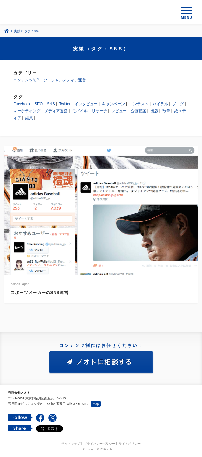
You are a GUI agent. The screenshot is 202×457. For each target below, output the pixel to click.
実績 (17, 31)
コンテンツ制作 (26, 80)
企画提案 (138, 111)
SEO (39, 104)
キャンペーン (113, 104)
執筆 (166, 111)
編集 (29, 118)
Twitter (64, 104)
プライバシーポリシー (99, 443)
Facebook (21, 104)
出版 (154, 111)
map (96, 404)
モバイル (80, 111)
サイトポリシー (130, 443)
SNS (51, 104)
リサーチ (99, 111)
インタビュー (86, 104)
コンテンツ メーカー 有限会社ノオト (101, 12)
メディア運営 (56, 111)
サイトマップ (70, 443)
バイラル (160, 104)
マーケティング (26, 111)
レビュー (119, 111)
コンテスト (138, 104)
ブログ (178, 104)
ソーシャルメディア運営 (64, 80)
